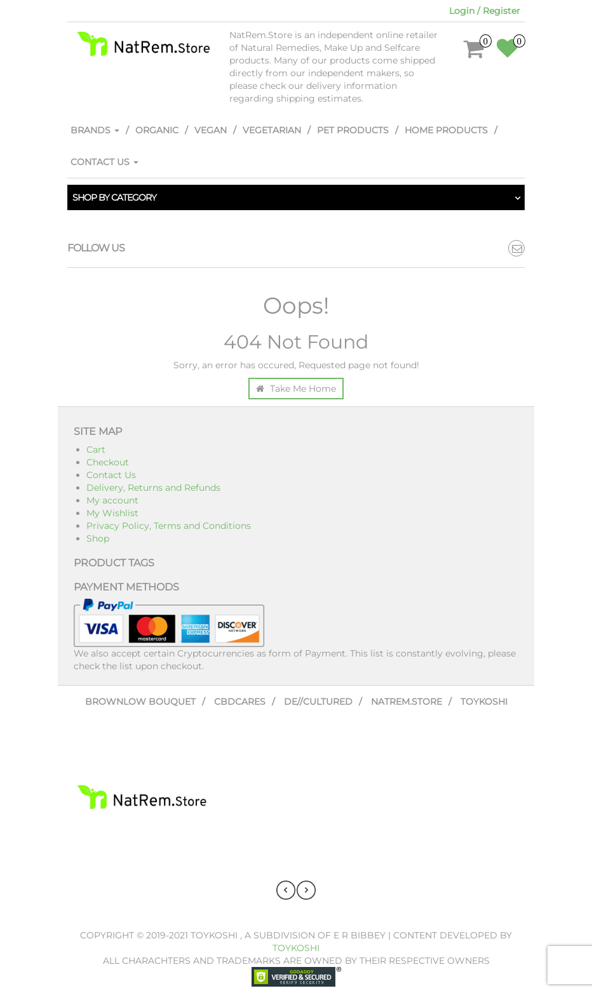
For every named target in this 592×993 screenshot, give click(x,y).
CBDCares (240, 701)
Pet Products (353, 130)
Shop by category (114, 197)
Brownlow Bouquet (140, 701)
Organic (156, 130)
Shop (97, 538)
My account (112, 500)
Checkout (107, 462)
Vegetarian (272, 130)
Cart (95, 449)
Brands (95, 130)
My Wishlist (112, 513)
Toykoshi (484, 701)
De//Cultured (318, 701)
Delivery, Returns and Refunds (153, 487)
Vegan (210, 130)
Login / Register (484, 11)
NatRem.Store (406, 701)
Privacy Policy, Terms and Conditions (168, 525)
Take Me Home (296, 388)
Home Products (446, 130)
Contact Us (104, 162)
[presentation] (285, 890)
